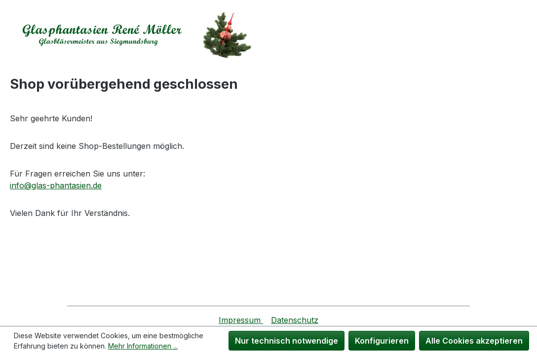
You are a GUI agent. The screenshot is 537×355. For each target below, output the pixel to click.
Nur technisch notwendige (286, 341)
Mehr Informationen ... (143, 346)
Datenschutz (294, 320)
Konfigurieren (382, 341)
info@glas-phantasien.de (56, 185)
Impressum (241, 320)
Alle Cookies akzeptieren (474, 341)
